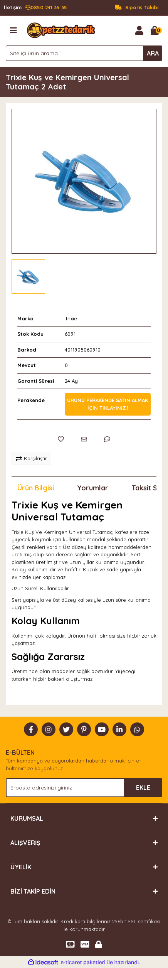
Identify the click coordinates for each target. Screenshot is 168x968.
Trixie (71, 318)
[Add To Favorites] (61, 439)
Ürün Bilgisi (35, 487)
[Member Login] (139, 30)
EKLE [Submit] (143, 787)
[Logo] (61, 30)
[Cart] (154, 30)
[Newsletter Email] (84, 787)
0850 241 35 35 (35, 8)
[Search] (84, 53)
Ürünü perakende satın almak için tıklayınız (107, 404)
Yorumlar (92, 487)
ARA (153, 53)
